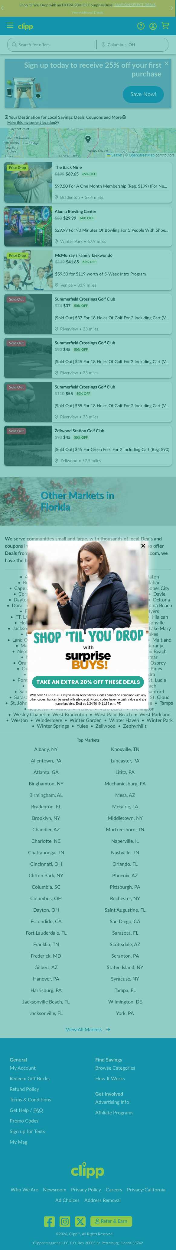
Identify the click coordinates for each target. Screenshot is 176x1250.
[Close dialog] (143, 545)
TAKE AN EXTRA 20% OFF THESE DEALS (88, 682)
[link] (88, 606)
